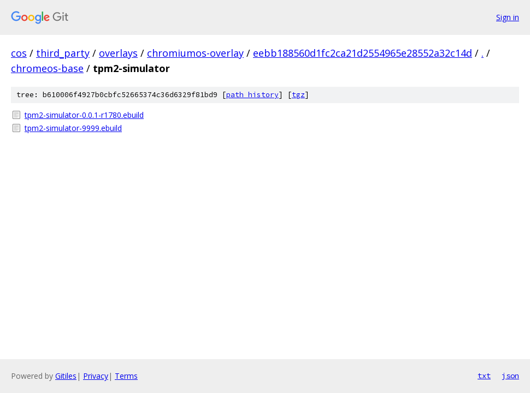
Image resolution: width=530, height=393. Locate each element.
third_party (63, 52)
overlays (118, 52)
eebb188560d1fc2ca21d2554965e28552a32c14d (362, 52)
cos (19, 52)
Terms (126, 376)
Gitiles (65, 376)
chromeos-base (47, 68)
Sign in (507, 17)
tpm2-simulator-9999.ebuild (73, 128)
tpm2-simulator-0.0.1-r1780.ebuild (84, 115)
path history (252, 94)
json (510, 375)
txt (484, 375)
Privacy (95, 376)
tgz (298, 94)
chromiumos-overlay (195, 52)
